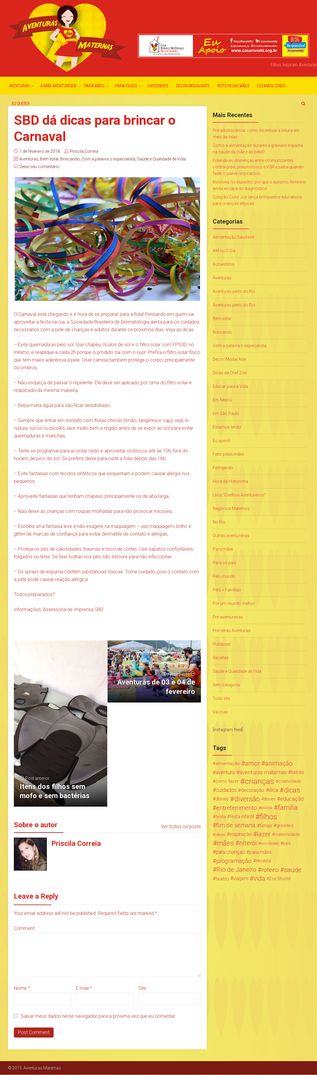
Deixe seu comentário (39, 166)
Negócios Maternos (231, 508)
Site (142, 988)
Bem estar (49, 159)
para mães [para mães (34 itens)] (260, 852)
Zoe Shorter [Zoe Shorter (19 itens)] (280, 878)
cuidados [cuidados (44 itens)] (226, 790)
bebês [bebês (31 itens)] (297, 772)
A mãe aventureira (58, 85)
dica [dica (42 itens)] (273, 790)
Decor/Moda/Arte (193, 85)
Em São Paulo (226, 413)
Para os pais (224, 562)
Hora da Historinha (230, 481)
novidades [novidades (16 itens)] (270, 843)
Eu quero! (20, 103)
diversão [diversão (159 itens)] (247, 798)
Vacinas (220, 712)
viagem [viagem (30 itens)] (240, 878)
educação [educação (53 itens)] (292, 799)
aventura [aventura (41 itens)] (225, 772)
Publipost (221, 644)
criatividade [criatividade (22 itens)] (289, 781)
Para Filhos (126, 85)
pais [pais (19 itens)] (287, 843)
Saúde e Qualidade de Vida (161, 159)
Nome (22, 988)
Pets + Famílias (227, 589)
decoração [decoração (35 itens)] (252, 790)
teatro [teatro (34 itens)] (222, 879)
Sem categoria (226, 684)
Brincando (70, 159)
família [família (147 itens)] (288, 807)
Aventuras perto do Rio (234, 291)
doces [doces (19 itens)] (269, 799)
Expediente (158, 85)
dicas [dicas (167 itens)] (292, 790)
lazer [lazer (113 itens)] (263, 834)
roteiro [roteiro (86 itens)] (270, 869)
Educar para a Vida (230, 386)
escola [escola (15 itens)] (266, 807)
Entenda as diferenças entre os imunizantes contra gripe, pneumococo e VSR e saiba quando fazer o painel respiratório (258, 167)
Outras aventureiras (231, 535)
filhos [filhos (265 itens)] (268, 816)
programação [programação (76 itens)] (234, 860)
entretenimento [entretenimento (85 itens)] (236, 807)
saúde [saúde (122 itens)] (292, 869)
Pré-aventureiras (228, 617)
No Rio (219, 522)
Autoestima (223, 264)
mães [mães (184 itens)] (225, 843)
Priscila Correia (84, 151)
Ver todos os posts (181, 826)
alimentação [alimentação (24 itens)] (227, 763)
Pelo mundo (224, 576)
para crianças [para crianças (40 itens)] (230, 852)
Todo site (221, 698)
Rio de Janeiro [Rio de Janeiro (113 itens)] (236, 869)
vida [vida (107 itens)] (259, 878)
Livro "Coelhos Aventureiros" (239, 495)
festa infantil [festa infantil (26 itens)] (242, 816)
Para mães (94, 85)
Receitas (221, 657)
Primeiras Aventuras (231, 630)
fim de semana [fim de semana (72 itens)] (235, 825)
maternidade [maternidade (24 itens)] (287, 834)
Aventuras (19, 85)
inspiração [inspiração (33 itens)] (241, 834)
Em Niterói (222, 400)
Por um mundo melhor (234, 603)
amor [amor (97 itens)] (252, 763)
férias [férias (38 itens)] (266, 825)
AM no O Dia (224, 250)
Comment (24, 928)
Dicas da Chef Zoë (230, 372)
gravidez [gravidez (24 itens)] (284, 825)
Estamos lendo (271, 85)
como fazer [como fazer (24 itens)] (227, 781)
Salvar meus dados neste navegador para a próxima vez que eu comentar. (98, 1016)
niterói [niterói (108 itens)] (248, 843)
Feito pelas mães (233, 85)
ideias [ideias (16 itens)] (220, 834)
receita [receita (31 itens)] (263, 861)
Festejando (223, 467)
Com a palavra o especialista (108, 159)
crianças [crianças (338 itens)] (259, 781)
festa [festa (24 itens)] (220, 816)
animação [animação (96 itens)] (279, 763)
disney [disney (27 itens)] (222, 799)
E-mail (84, 988)
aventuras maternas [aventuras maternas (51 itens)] (263, 772)
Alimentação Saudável (233, 237)
